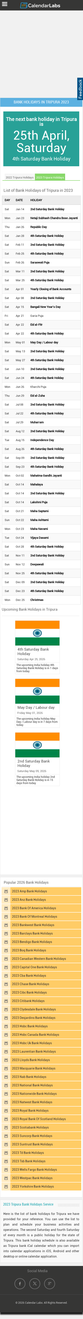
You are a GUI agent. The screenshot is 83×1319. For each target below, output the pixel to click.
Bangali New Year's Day (45, 307)
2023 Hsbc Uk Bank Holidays (32, 1043)
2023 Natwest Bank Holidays (32, 1102)
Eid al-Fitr (36, 324)
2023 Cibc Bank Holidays (29, 992)
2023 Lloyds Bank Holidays (31, 1060)
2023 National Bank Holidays (32, 1085)
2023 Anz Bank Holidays (29, 899)
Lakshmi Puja (38, 502)
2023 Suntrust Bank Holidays (32, 1144)
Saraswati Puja (39, 262)
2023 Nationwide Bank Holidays (34, 1093)
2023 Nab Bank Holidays (29, 1077)
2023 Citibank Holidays (28, 1001)
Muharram (37, 422)
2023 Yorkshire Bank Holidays (33, 1186)
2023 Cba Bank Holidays (29, 975)
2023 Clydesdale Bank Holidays (34, 1009)
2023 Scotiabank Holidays (30, 1127)
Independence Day (42, 440)
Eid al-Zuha (37, 395)
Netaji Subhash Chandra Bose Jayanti (54, 218)
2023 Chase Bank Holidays (30, 984)
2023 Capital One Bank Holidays (34, 967)
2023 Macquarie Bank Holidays (33, 1068)
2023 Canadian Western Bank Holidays (39, 959)
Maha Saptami (39, 511)
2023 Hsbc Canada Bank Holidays (35, 1034)
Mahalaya (36, 484)
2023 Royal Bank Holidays (30, 1110)
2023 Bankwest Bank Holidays (33, 925)
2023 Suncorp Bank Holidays (32, 1136)
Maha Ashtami (39, 520)
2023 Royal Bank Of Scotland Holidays (39, 1119)
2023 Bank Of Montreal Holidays (34, 916)
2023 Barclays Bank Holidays (32, 933)
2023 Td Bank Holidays (28, 1153)
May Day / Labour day (44, 342)
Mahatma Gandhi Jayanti (46, 475)
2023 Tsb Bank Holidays (28, 1161)
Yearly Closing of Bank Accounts (50, 289)
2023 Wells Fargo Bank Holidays (34, 1169)
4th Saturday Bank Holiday (47, 236)
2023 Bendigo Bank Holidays (32, 942)
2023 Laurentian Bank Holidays (34, 1051)
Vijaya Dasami (39, 537)
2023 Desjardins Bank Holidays (33, 1018)
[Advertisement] (41, 53)
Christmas (36, 600)
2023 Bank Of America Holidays (34, 908)
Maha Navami (39, 529)
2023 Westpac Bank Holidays (32, 1178)
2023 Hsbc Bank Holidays (30, 1026)
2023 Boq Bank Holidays (29, 950)
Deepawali (37, 564)
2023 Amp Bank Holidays (29, 891)
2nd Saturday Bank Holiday (47, 209)
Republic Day (38, 227)
